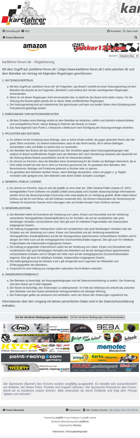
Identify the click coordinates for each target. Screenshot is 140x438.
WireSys (77, 425)
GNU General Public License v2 (105, 188)
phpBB (59, 418)
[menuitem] (25, 31)
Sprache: (113, 55)
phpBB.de (84, 421)
